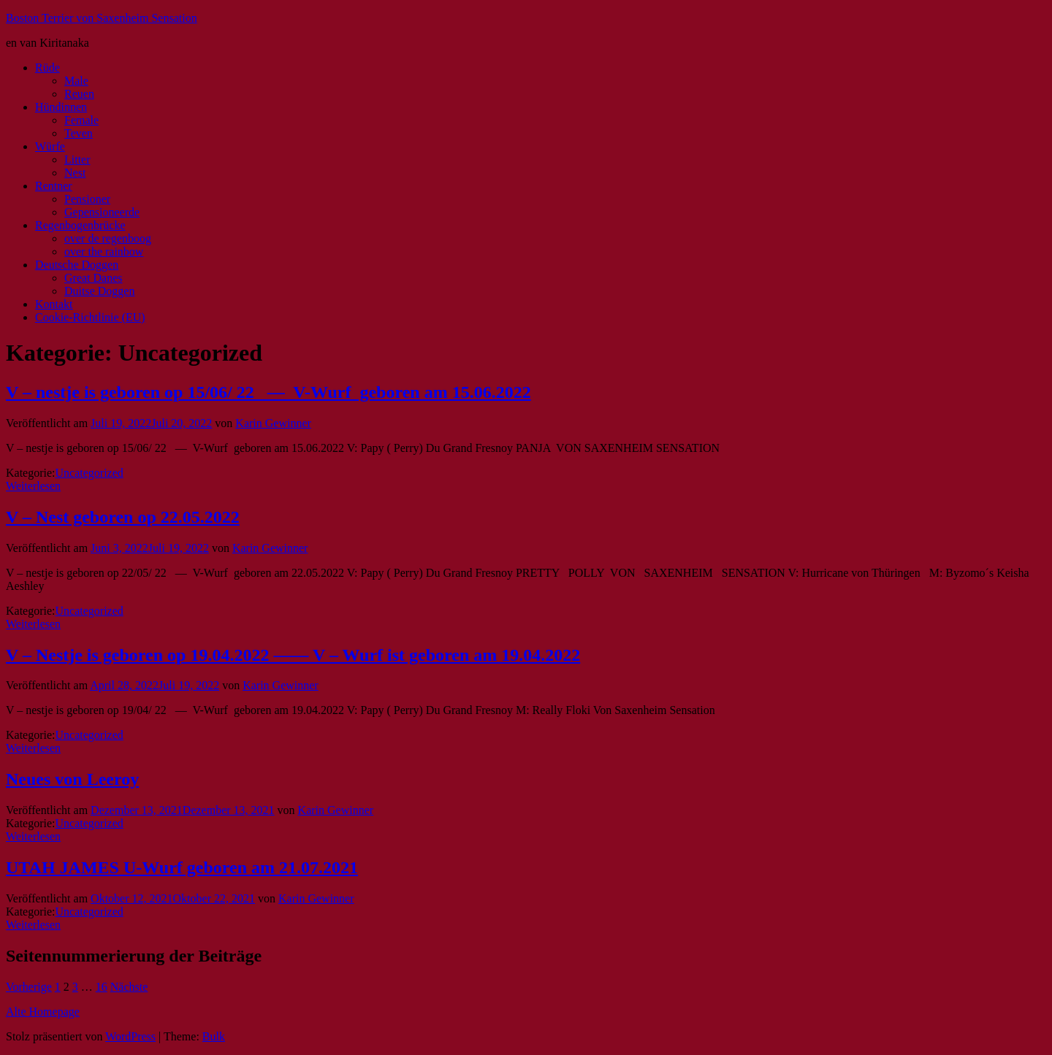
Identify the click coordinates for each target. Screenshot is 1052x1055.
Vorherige (29, 987)
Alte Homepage (43, 1011)
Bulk (213, 1036)
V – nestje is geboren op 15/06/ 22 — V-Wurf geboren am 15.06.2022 (268, 392)
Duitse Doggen (99, 291)
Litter (77, 159)
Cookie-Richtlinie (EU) (90, 317)
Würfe (50, 146)
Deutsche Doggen (76, 264)
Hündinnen (61, 107)
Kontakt (54, 304)
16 (101, 987)
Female (81, 120)
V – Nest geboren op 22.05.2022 (123, 516)
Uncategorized (89, 473)
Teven (78, 133)
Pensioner (87, 199)
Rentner (53, 186)
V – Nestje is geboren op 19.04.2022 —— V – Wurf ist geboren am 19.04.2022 (293, 654)
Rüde (47, 67)
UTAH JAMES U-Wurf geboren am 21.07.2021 (182, 867)
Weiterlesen (33, 486)
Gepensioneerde (102, 212)
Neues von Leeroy (72, 779)
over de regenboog (107, 238)
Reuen (79, 94)
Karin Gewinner (273, 423)
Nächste (129, 987)
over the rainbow (103, 251)
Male (76, 80)
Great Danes (93, 278)
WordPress (130, 1036)
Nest (74, 172)
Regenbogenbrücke (80, 225)
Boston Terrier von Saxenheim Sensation (101, 18)
